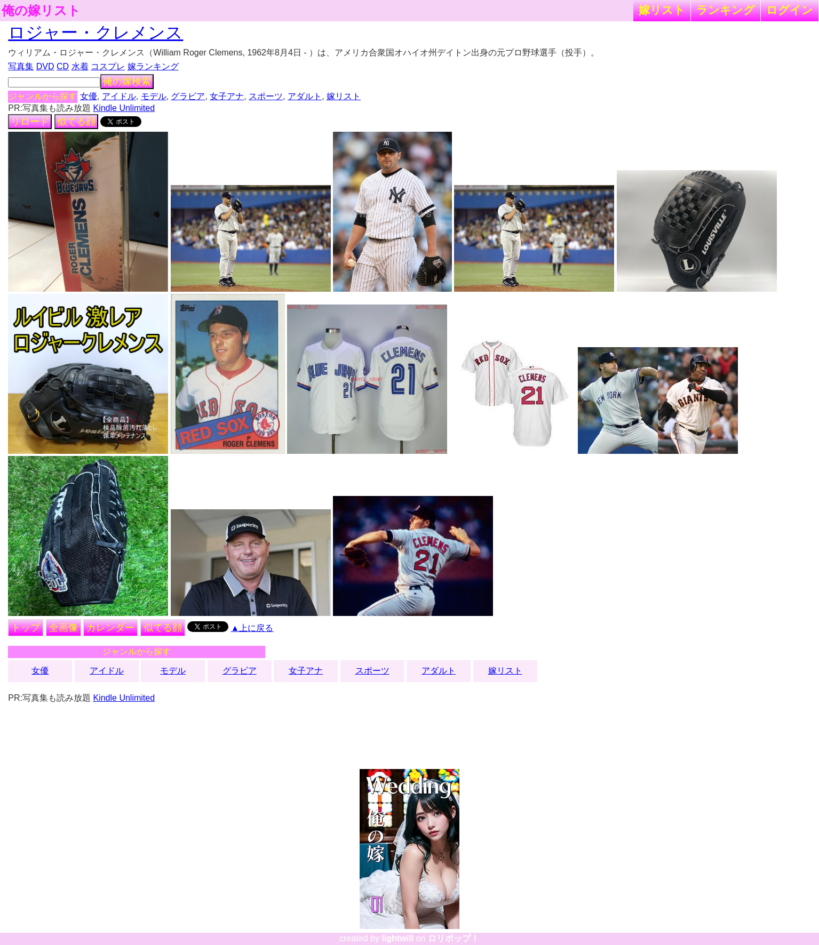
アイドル (119, 96)
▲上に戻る (252, 627)
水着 (80, 66)
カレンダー (110, 627)
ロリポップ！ (453, 938)
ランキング (725, 10)
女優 (88, 96)
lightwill (397, 938)
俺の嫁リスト (41, 11)
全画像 (63, 627)
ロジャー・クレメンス (95, 32)
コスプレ (108, 66)
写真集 (21, 66)
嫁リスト (662, 10)
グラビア (188, 96)
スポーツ (266, 96)
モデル (153, 96)
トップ (25, 627)
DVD (45, 66)
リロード (30, 121)
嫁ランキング (153, 66)
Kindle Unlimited (124, 108)
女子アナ (227, 96)
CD (63, 66)
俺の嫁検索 (127, 81)
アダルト (305, 96)
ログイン (789, 10)
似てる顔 (76, 121)
